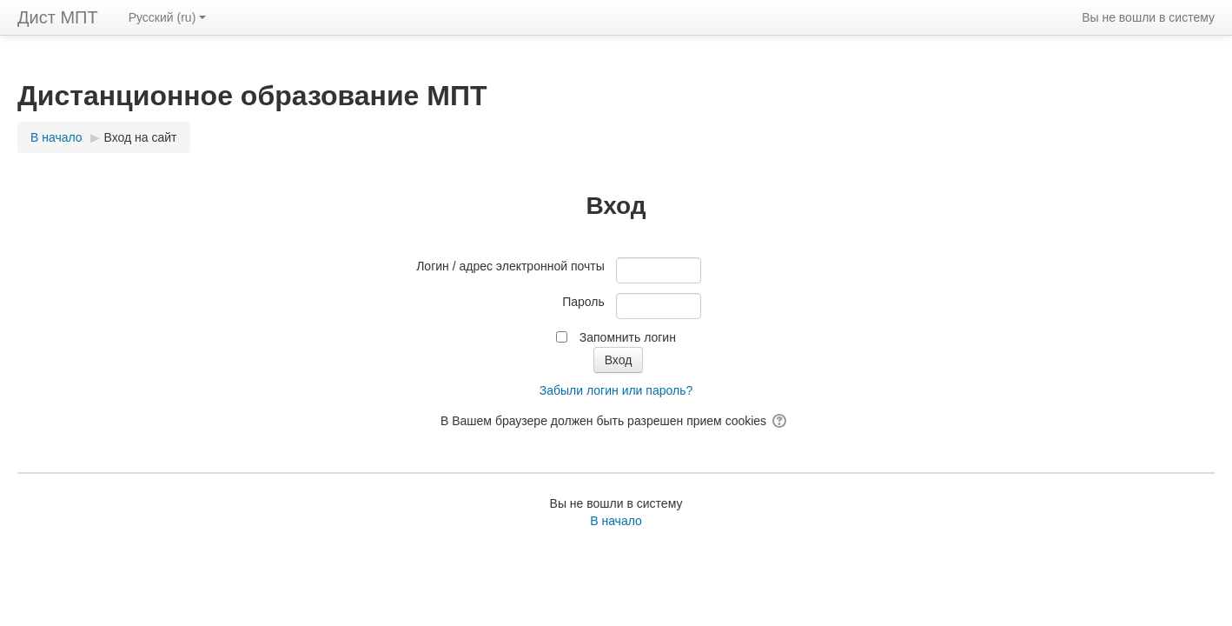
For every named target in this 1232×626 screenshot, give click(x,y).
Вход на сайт (140, 137)
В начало (616, 521)
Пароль (583, 302)
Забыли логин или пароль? (616, 390)
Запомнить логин (628, 337)
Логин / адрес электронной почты (510, 266)
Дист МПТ (57, 17)
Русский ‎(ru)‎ (168, 17)
